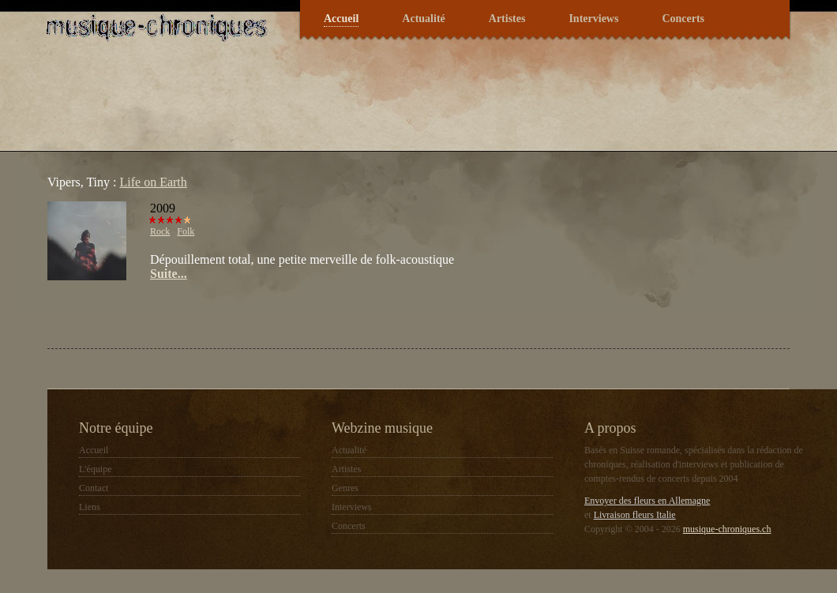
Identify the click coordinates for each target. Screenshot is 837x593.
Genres (345, 488)
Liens (89, 506)
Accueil (341, 18)
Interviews (593, 18)
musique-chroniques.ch (727, 529)
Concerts (683, 18)
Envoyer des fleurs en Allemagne (647, 500)
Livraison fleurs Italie (635, 514)
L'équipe (95, 469)
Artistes (507, 18)
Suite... (168, 273)
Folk (185, 231)
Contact (93, 488)
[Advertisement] (232, 312)
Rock (160, 231)
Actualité (423, 18)
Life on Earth (153, 182)
